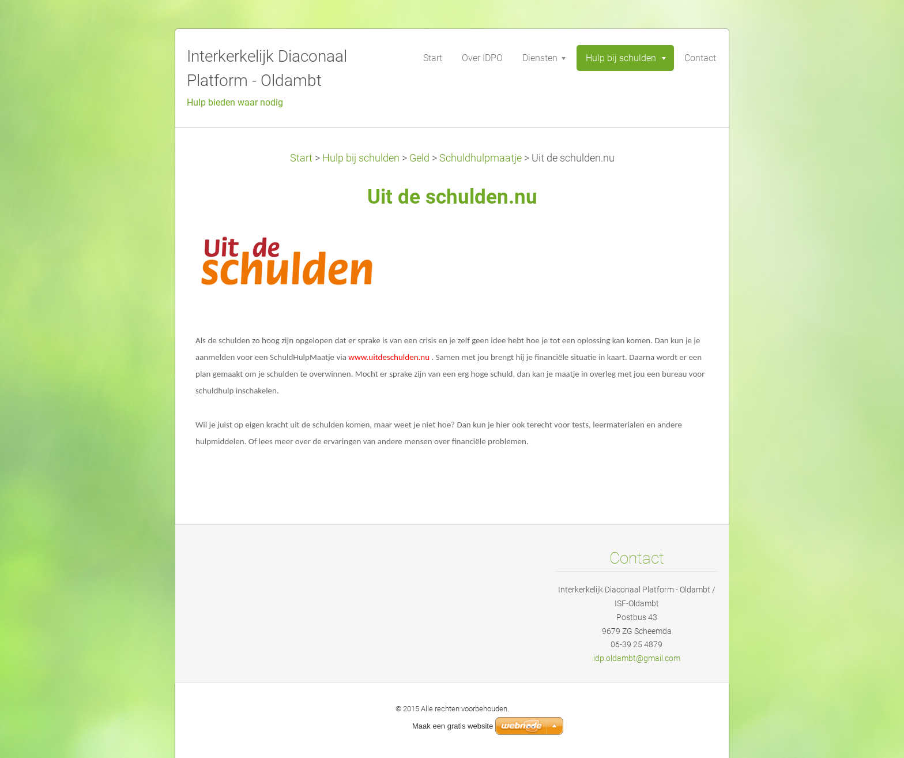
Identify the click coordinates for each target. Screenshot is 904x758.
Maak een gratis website (452, 726)
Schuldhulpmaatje (480, 158)
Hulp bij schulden (361, 158)
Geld (419, 158)
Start (301, 158)
